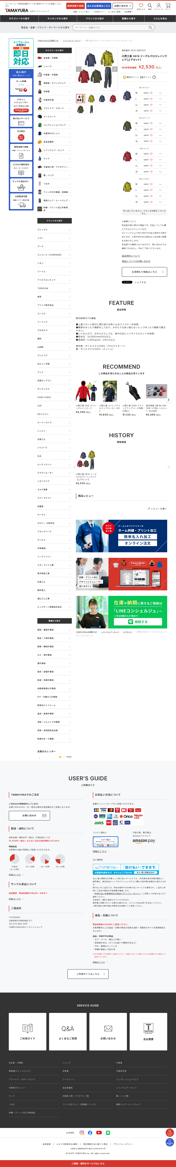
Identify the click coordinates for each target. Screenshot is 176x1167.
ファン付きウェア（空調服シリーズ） (80, 1104)
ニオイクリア (43, 481)
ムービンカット (44, 464)
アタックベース (44, 531)
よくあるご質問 (114, 12)
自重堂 (40, 506)
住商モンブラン (44, 380)
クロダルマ (42, 330)
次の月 (70, 758)
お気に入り (141, 6)
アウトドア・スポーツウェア (22, 1079)
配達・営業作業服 (45, 680)
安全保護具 (45, 141)
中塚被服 (41, 548)
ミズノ (40, 238)
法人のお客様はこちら (98, 6)
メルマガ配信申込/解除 (67, 1144)
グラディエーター (45, 473)
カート (168, 6)
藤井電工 (41, 590)
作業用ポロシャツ (48, 133)
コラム (160, 18)
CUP (39, 406)
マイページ (159, 6)
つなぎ (43, 183)
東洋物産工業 (43, 573)
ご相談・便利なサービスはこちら (88, 1163)
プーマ (40, 246)
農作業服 (41, 663)
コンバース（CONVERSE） (50, 255)
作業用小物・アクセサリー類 (76, 1096)
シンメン (41, 431)
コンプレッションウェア (51, 125)
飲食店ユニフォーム (46, 705)
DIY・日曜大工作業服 (47, 697)
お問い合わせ (121, 6)
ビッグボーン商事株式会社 (49, 607)
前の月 (39, 758)
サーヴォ (41, 515)
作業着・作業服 (47, 74)
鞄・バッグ (45, 175)
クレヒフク (42, 355)
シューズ (44, 66)
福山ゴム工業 (43, 598)
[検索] (113, 27)
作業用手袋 (45, 99)
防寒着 (43, 91)
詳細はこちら (15, 875)
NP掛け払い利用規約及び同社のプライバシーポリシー (118, 894)
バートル (41, 271)
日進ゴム (41, 439)
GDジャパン (43, 414)
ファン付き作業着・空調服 (52, 192)
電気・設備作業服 (45, 672)
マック (40, 372)
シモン (40, 263)
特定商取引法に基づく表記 (95, 1144)
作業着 (119, 1063)
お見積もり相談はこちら (144, 272)
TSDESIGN (42, 288)
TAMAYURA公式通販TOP (48, 41)
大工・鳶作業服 (44, 655)
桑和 (39, 338)
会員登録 (46, 1144)
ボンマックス (43, 389)
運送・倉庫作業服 (45, 713)
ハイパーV (42, 447)
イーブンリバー (44, 556)
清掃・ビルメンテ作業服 (48, 722)
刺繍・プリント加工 (81, 12)
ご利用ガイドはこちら (88, 974)
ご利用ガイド (98, 12)
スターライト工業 (45, 565)
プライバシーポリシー (123, 1144)
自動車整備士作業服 (46, 688)
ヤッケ (43, 158)
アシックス (42, 229)
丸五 (39, 456)
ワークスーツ (46, 116)
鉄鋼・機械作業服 (45, 646)
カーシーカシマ (44, 422)
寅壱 (39, 297)
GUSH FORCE (44, 397)
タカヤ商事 (42, 489)
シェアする (140, 282)
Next (115, 69)
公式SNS (70, 1133)
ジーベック (42, 322)
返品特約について (131, 256)
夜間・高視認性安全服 (47, 730)
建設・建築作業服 (45, 630)
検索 (150, 6)
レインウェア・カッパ (72, 41)
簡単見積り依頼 (76, 6)
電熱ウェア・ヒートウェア (52, 200)
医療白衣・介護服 (45, 739)
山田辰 (40, 347)
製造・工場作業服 (45, 638)
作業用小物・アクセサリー (52, 167)
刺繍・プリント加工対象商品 (52, 208)
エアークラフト (44, 498)
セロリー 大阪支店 (45, 523)
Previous (79, 69)
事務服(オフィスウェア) (20, 1071)
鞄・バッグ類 (122, 1096)
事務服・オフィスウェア (51, 83)
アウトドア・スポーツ (50, 108)
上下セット (127, 632)
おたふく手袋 (43, 364)
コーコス (41, 313)
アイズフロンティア (46, 280)
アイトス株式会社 (45, 305)
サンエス (41, 540)
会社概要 (127, 12)
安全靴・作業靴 (47, 58)
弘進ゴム (41, 582)
